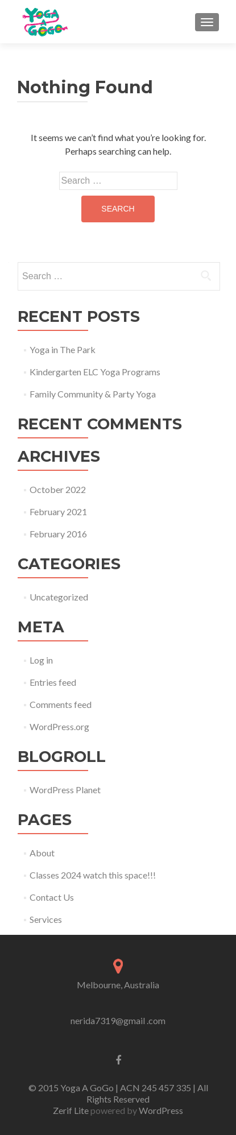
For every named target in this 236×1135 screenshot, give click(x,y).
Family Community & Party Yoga (93, 393)
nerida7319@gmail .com (118, 1020)
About (42, 852)
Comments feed (61, 704)
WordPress (160, 1110)
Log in (41, 660)
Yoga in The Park (63, 349)
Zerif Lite (71, 1110)
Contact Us (52, 897)
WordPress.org (59, 726)
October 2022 (58, 489)
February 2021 (58, 511)
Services (46, 919)
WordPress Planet (65, 789)
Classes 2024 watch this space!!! (93, 874)
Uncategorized (59, 596)
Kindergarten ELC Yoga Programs (95, 371)
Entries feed (53, 682)
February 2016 (58, 533)
